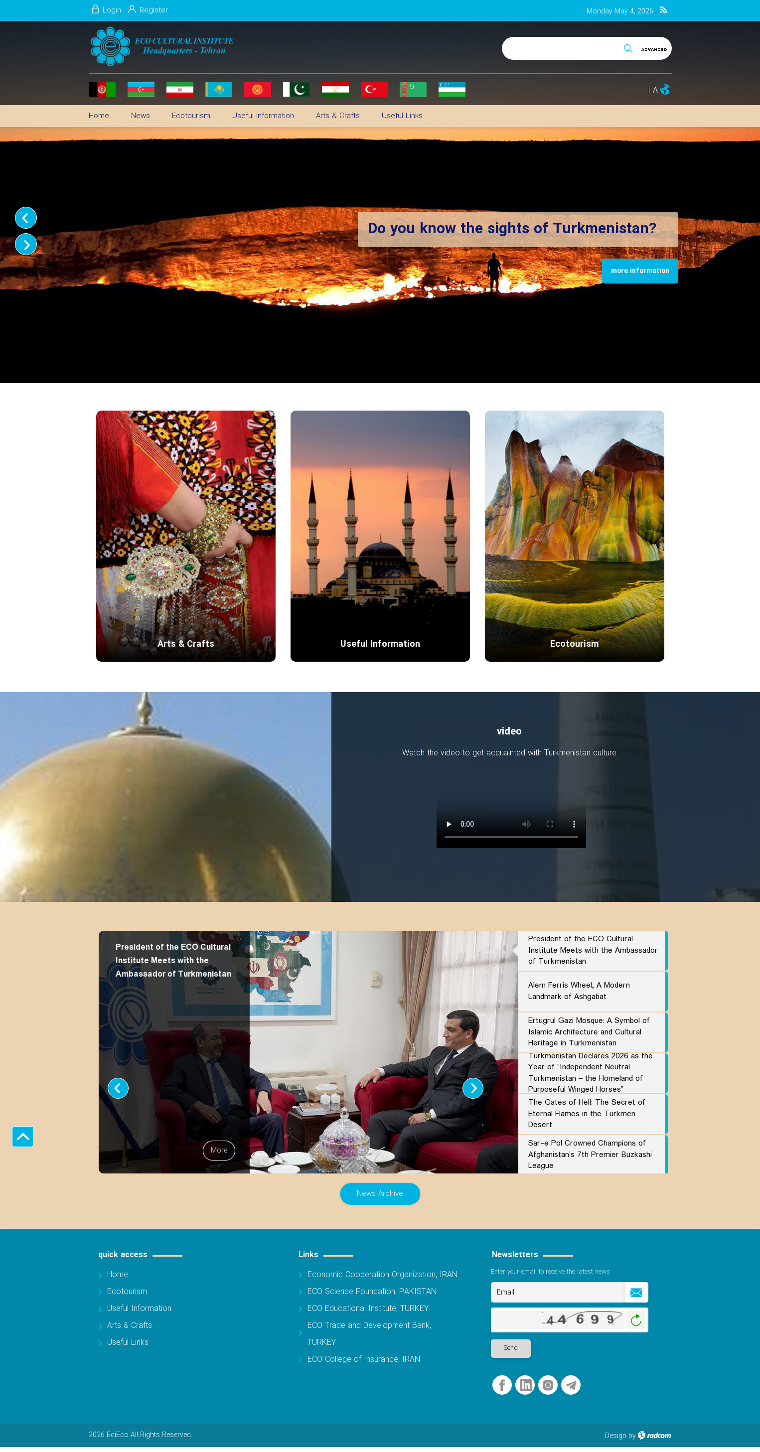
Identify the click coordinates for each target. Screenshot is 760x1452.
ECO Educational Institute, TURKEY (368, 1309)
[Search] (566, 46)
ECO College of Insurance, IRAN (363, 1359)
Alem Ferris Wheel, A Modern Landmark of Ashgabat (579, 991)
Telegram (571, 1385)
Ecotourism (574, 644)
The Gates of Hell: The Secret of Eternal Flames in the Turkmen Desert (586, 1113)
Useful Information (380, 644)
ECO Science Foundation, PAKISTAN (372, 1292)
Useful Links (128, 1342)
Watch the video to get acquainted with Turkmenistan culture (509, 753)
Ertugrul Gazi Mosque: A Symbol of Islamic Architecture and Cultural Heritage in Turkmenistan (589, 1032)
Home (117, 1275)
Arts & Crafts (185, 644)
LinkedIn (526, 1385)
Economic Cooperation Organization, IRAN (382, 1275)
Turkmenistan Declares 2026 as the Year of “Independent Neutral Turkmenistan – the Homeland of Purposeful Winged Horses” (590, 1073)
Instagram (548, 1385)
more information (640, 271)
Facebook (502, 1385)
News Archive (380, 1194)
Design (615, 1436)
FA (653, 90)
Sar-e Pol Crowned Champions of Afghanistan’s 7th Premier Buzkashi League (590, 1154)
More (219, 1150)
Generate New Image (636, 1320)
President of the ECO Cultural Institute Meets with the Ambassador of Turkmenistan (593, 950)
